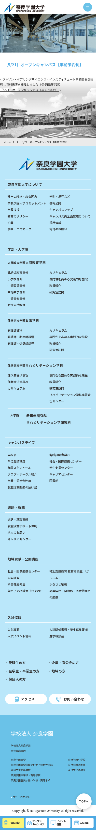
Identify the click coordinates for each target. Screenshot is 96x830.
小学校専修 (15, 279)
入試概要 (13, 629)
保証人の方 (17, 679)
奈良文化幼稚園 (76, 770)
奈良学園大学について (25, 184)
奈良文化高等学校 (20, 770)
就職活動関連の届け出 (22, 487)
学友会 (12, 455)
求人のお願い (16, 532)
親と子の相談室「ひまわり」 (27, 591)
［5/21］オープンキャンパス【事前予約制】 (29, 90)
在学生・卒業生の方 (24, 670)
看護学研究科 (36, 415)
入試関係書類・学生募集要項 (68, 629)
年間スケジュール (19, 467)
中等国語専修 (16, 285)
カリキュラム (58, 272)
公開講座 (13, 578)
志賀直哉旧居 (18, 750)
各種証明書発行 (59, 455)
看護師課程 (15, 330)
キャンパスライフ (21, 442)
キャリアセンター (61, 474)
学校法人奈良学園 (20, 745)
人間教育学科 (27, 262)
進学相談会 (56, 636)
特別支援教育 (16, 305)
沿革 (11, 222)
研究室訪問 (56, 292)
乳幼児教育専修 (18, 272)
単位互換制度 (16, 461)
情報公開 (55, 203)
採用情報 (55, 222)
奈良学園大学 (18, 760)
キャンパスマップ (61, 209)
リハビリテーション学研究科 (48, 422)
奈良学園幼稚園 (76, 765)
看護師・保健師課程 (21, 343)
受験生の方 (17, 662)
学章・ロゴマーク (19, 229)
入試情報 (14, 617)
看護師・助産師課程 (21, 337)
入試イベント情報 (19, 636)
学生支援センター (61, 467)
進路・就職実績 (18, 519)
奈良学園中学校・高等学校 (25, 775)
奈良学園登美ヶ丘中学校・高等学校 (30, 780)
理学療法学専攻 (18, 375)
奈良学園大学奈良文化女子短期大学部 (32, 765)
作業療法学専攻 (18, 382)
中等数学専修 (16, 292)
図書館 (53, 480)
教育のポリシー (18, 216)
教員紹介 (55, 285)
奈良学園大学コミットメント (27, 203)
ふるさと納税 (58, 584)
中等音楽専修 (16, 298)
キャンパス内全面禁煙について (70, 216)
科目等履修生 (16, 584)
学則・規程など (59, 196)
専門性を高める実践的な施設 (68, 279)
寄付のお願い (58, 229)
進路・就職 (16, 507)
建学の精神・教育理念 (22, 196)
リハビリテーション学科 (35, 365)
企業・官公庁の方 (65, 662)
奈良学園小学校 (76, 760)
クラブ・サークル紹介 (22, 474)
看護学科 (23, 320)
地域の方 (58, 670)
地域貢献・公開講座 (23, 559)
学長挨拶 (13, 209)
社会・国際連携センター (65, 461)
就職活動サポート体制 (22, 526)
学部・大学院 (18, 249)
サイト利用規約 (21, 797)
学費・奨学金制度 (19, 480)
